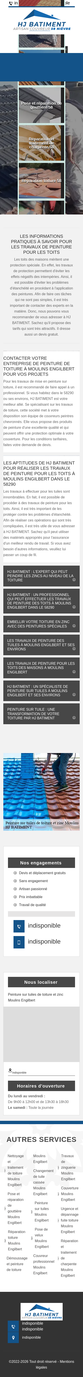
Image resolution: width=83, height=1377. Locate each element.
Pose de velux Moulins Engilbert (40, 1238)
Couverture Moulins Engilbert (68, 1194)
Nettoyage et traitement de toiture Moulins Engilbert (14, 1170)
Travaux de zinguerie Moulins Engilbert (67, 1167)
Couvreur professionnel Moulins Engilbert (42, 1264)
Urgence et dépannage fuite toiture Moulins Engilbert (68, 1220)
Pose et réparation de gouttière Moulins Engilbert (14, 1208)
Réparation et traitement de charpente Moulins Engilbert (68, 1258)
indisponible (44, 925)
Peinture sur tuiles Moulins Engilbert (40, 1211)
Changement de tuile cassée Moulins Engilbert (42, 1182)
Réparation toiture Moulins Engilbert (14, 1240)
